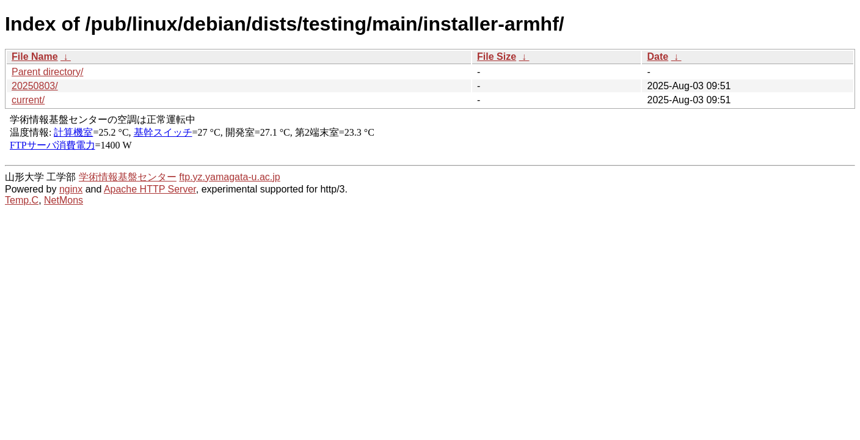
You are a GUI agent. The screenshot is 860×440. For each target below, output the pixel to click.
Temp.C (21, 200)
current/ (28, 100)
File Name (35, 56)
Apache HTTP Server (150, 189)
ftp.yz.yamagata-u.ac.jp (229, 177)
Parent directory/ (47, 72)
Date (657, 56)
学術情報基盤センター (128, 177)
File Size (496, 56)
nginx (70, 189)
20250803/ (35, 86)
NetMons (63, 200)
